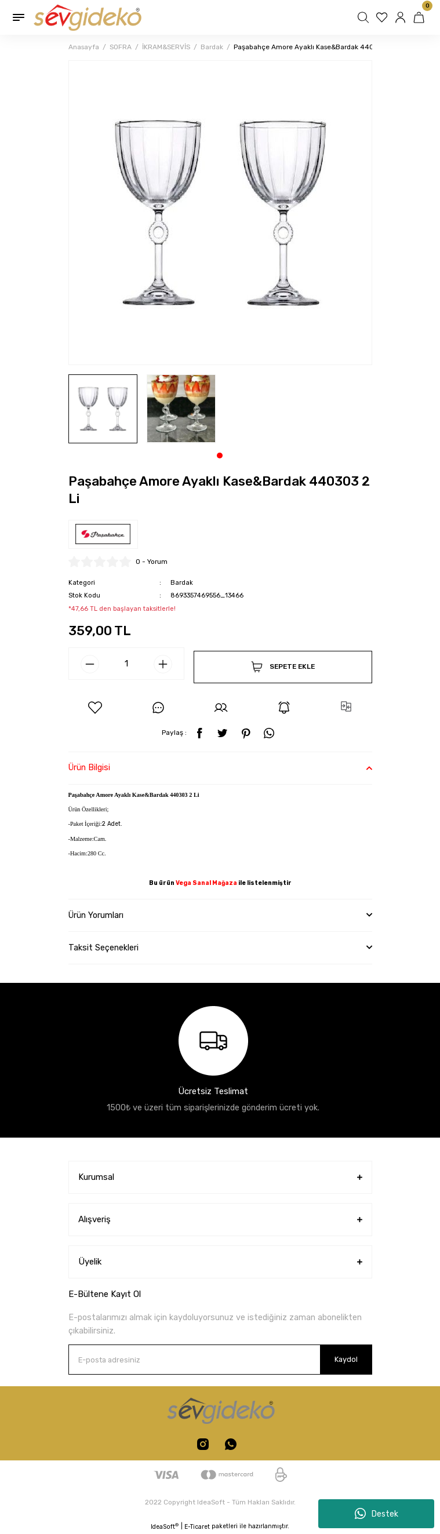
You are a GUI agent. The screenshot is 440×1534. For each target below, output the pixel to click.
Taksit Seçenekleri (103, 948)
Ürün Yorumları (95, 915)
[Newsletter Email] (220, 1359)
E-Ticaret (197, 1527)
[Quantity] (126, 663)
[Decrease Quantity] (90, 664)
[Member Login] (402, 17)
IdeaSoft (165, 1526)
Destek (376, 1513)
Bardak (181, 582)
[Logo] (86, 17)
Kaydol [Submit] (346, 1359)
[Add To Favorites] (95, 708)
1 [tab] (220, 455)
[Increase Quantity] (163, 664)
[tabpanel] (103, 408)
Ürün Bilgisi (89, 768)
